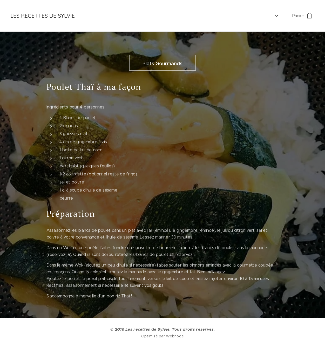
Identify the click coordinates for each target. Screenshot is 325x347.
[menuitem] (92, 15)
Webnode (175, 336)
